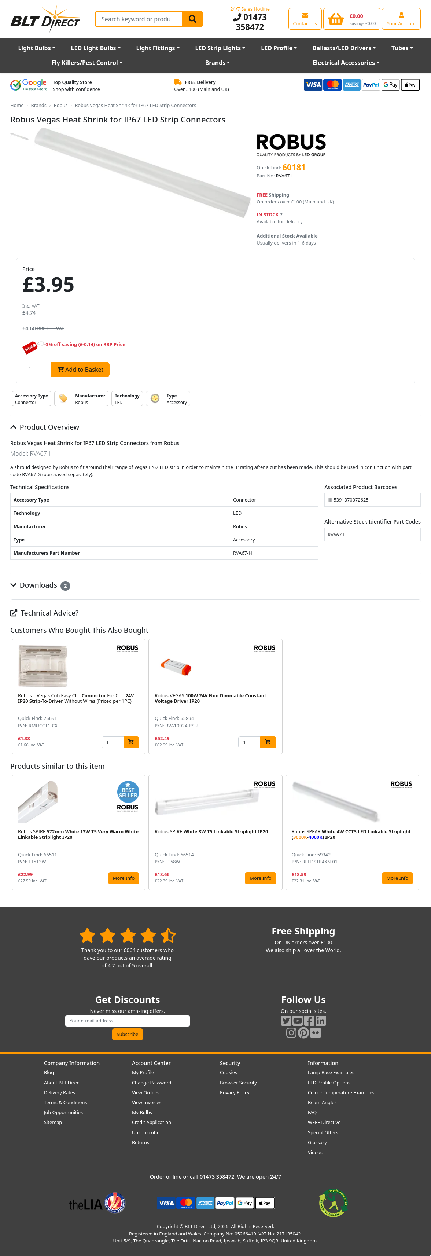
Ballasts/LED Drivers (342, 48)
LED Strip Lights (218, 48)
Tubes (400, 48)
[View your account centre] (401, 18)
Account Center (151, 1062)
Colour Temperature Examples (341, 1092)
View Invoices (147, 1102)
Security (230, 1062)
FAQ (312, 1112)
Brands (215, 63)
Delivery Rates (59, 1092)
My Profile (143, 1072)
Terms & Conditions (65, 1102)
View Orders (145, 1092)
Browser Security (238, 1082)
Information (323, 1062)
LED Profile (276, 48)
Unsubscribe (145, 1132)
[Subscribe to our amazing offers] (127, 1021)
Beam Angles (322, 1102)
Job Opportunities (63, 1112)
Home (16, 105)
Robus (61, 105)
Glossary (317, 1142)
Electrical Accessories (344, 63)
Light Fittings (155, 48)
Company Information (72, 1062)
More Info (124, 878)
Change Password (151, 1082)
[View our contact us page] (305, 18)
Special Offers (323, 1132)
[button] (415, 696)
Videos (315, 1152)
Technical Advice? (44, 613)
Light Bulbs (34, 48)
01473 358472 (250, 22)
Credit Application (151, 1122)
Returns (140, 1142)
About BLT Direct (62, 1082)
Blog (49, 1072)
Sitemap (53, 1122)
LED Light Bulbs (93, 48)
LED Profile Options (329, 1082)
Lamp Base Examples (331, 1072)
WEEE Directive (324, 1122)
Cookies (228, 1072)
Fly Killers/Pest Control (85, 63)
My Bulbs (142, 1112)
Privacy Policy (235, 1092)
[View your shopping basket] (352, 18)
